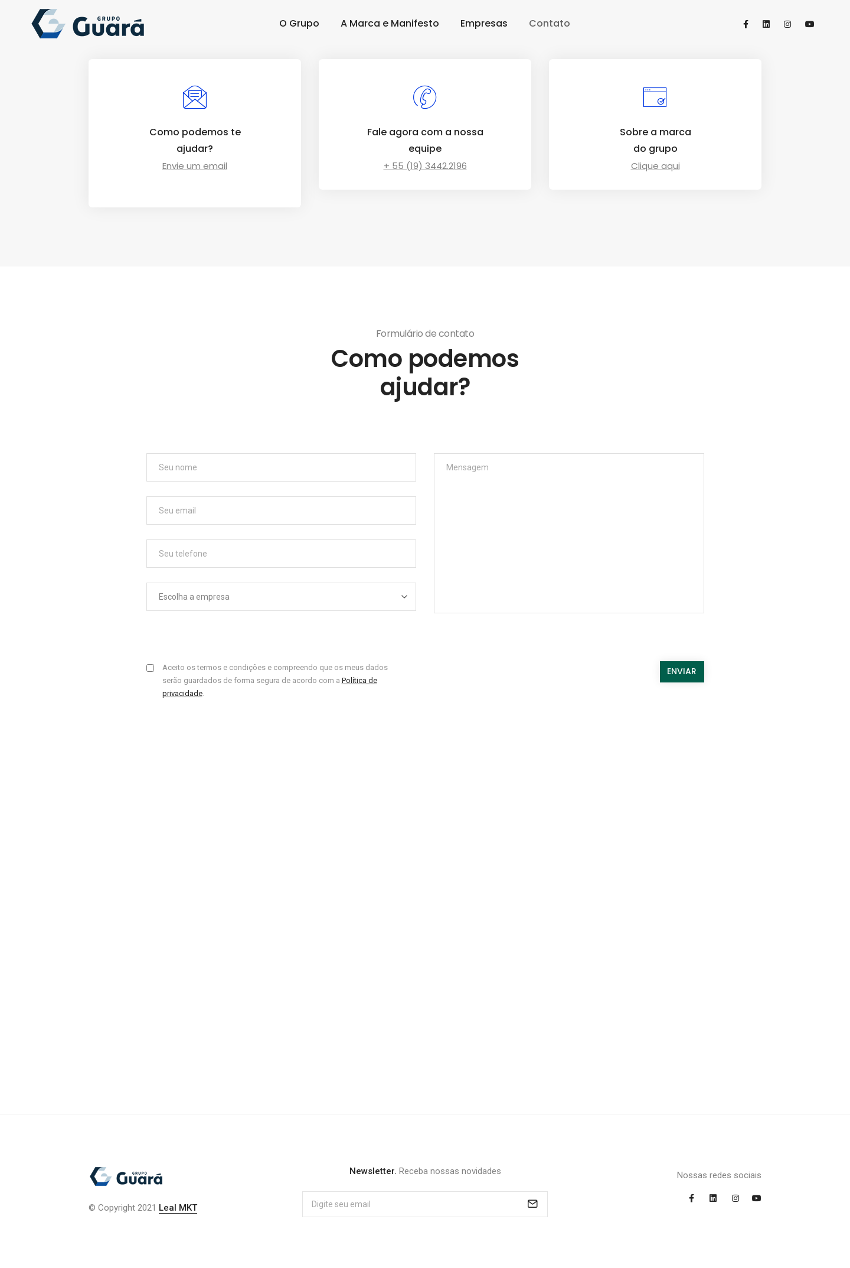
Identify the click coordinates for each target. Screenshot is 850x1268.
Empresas (484, 23)
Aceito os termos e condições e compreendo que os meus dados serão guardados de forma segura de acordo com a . (275, 680)
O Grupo (299, 23)
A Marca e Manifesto (390, 23)
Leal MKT (178, 1207)
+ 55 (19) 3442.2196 (425, 166)
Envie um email (194, 166)
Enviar (682, 671)
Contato (549, 23)
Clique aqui (655, 166)
